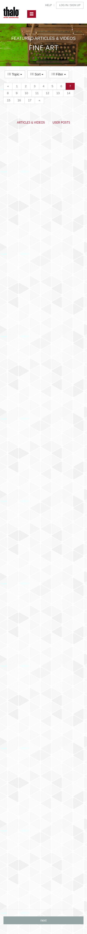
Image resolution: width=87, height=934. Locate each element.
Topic (15, 74)
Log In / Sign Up (70, 5)
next (43, 920)
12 (47, 93)
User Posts (61, 122)
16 (19, 100)
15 (8, 100)
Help (48, 5)
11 (37, 93)
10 (26, 93)
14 (68, 93)
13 (58, 93)
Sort (36, 74)
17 (29, 100)
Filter (59, 74)
